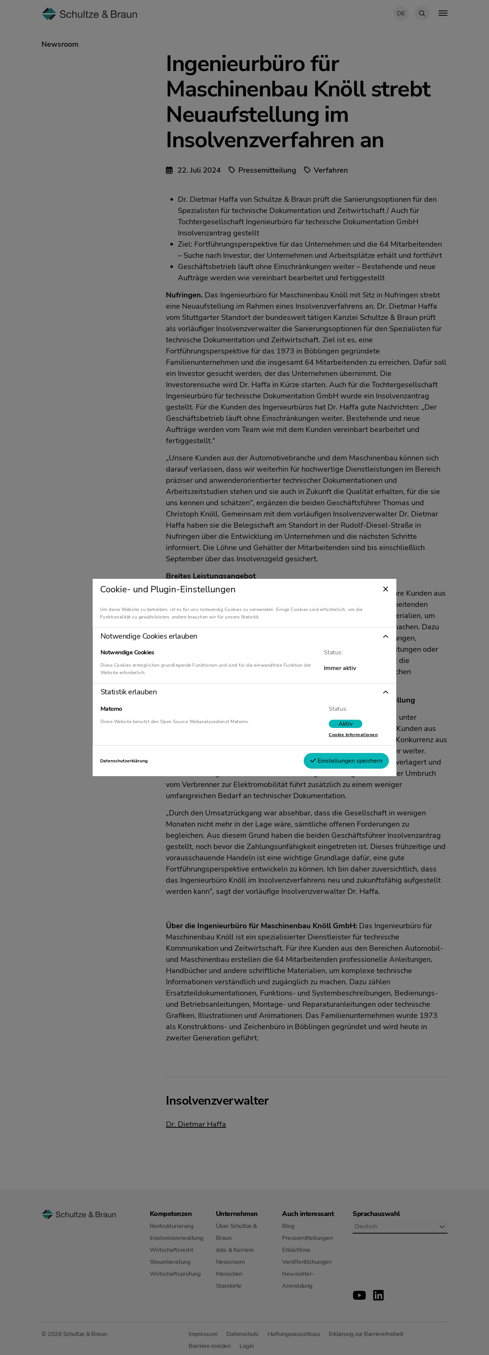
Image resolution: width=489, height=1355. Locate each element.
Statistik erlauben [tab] (134, 692)
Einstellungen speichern (341, 761)
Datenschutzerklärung (129, 761)
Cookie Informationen (348, 735)
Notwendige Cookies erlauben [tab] (154, 636)
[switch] (340, 724)
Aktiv (340, 724)
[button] (244, 636)
